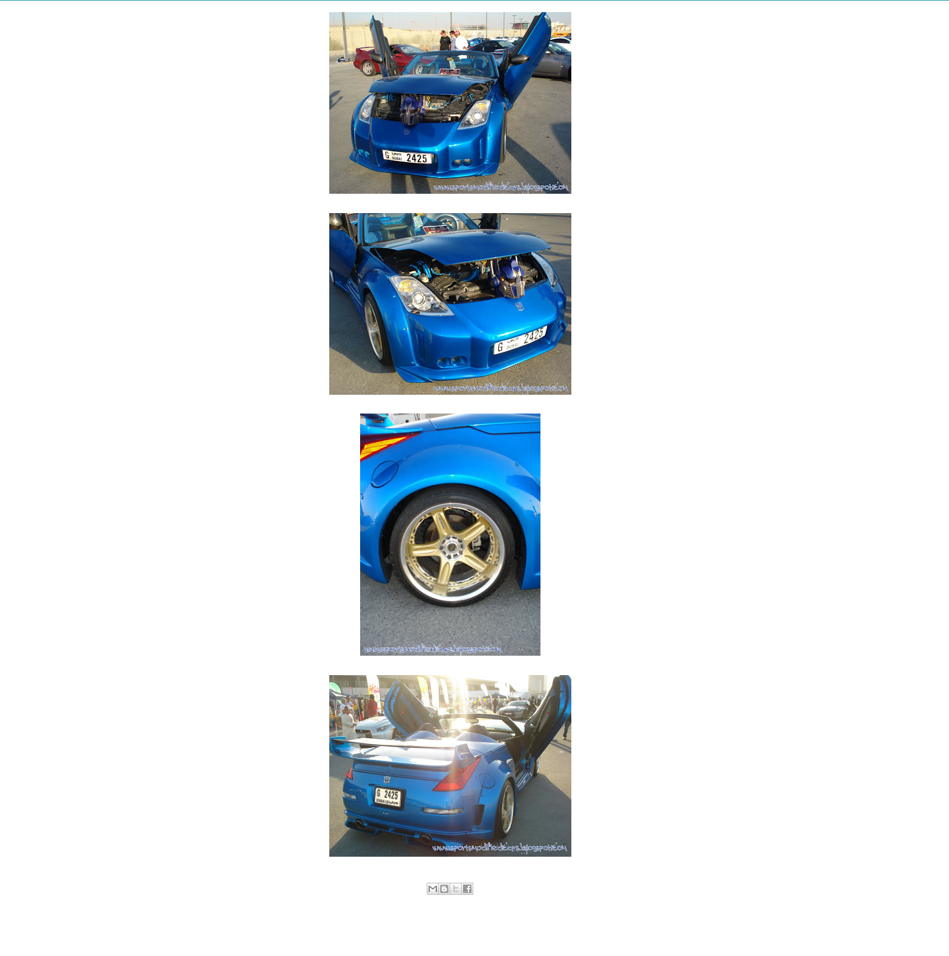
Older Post (583, 929)
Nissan (451, 901)
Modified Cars (416, 901)
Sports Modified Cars (497, 901)
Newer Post (319, 929)
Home (452, 929)
